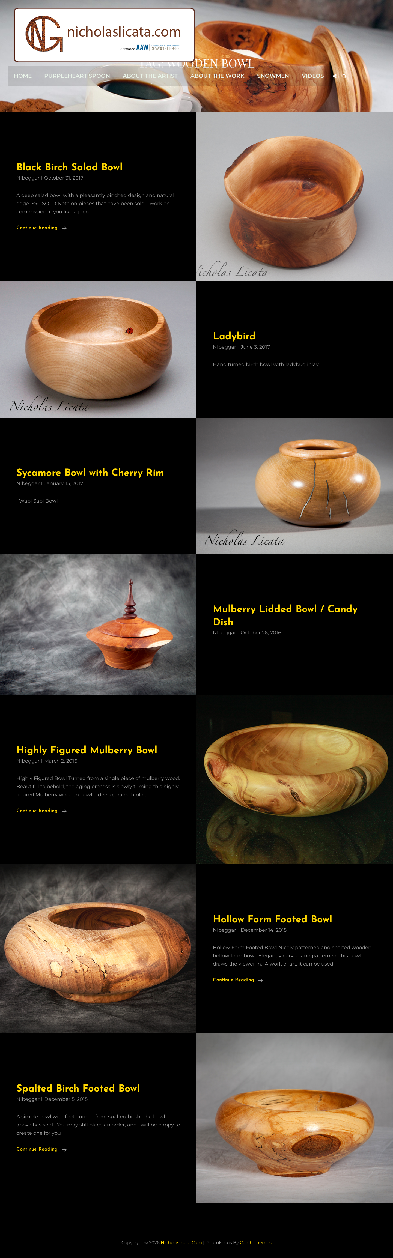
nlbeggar (28, 178)
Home (22, 75)
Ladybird (235, 337)
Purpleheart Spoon (76, 75)
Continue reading (41, 228)
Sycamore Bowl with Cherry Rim (92, 473)
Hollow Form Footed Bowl (273, 920)
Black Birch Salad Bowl (71, 168)
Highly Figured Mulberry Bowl (88, 751)
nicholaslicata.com (181, 1242)
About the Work (216, 75)
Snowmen (271, 75)
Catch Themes (256, 1242)
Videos (310, 75)
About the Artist (149, 75)
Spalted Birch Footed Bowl (79, 1089)
